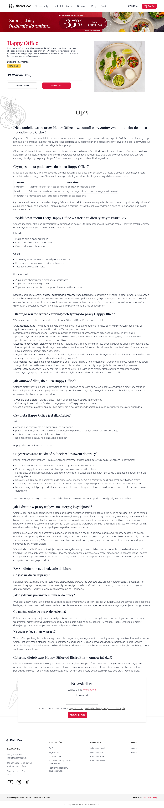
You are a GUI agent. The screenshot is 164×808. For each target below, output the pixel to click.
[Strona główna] (20, 6)
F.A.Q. (104, 6)
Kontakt (134, 752)
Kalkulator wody (97, 760)
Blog (94, 6)
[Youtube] (10, 782)
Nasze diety (42, 6)
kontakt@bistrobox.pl (16, 758)
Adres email (82, 695)
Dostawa (82, 6)
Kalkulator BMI (96, 752)
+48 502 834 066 (14, 755)
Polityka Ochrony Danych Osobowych (60, 762)
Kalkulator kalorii (63, 6)
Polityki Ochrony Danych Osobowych (105, 708)
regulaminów (76, 708)
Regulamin (54, 752)
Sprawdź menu (22, 86)
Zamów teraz (56, 86)
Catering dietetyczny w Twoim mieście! (82, 805)
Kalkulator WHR (97, 756)
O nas (134, 748)
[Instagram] (19, 782)
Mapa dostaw (55, 756)
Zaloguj (133, 6)
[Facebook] (27, 782)
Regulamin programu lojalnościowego (58, 769)
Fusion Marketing (149, 797)
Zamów (149, 6)
